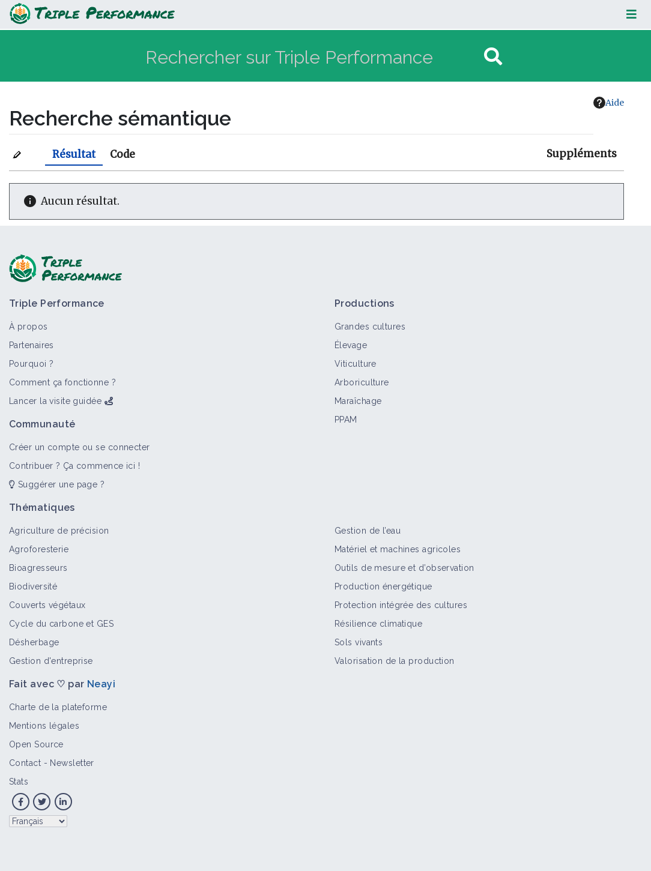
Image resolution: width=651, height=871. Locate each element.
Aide (608, 103)
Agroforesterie (38, 549)
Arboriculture (362, 382)
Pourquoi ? (31, 364)
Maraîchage (358, 401)
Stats (18, 781)
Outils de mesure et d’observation (404, 568)
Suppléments (582, 153)
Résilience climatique (378, 623)
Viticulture (356, 364)
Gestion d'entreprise (51, 661)
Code (122, 154)
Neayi (101, 684)
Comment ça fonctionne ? (62, 382)
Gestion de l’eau (368, 530)
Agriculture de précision (59, 530)
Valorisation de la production (395, 661)
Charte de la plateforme (58, 707)
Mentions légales (44, 726)
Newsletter (72, 763)
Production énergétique (383, 586)
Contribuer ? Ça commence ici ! (74, 466)
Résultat (73, 154)
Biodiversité (33, 586)
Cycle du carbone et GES (61, 623)
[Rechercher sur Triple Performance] (313, 56)
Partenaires (31, 345)
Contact (25, 763)
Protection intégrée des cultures (401, 605)
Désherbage (34, 642)
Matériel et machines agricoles (398, 549)
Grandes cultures (370, 326)
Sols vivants (359, 642)
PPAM (346, 419)
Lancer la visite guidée (55, 401)
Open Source (36, 744)
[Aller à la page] (493, 56)
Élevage (351, 345)
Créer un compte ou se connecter (79, 447)
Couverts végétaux (47, 605)
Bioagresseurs (38, 568)
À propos (28, 326)
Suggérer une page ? (56, 484)
